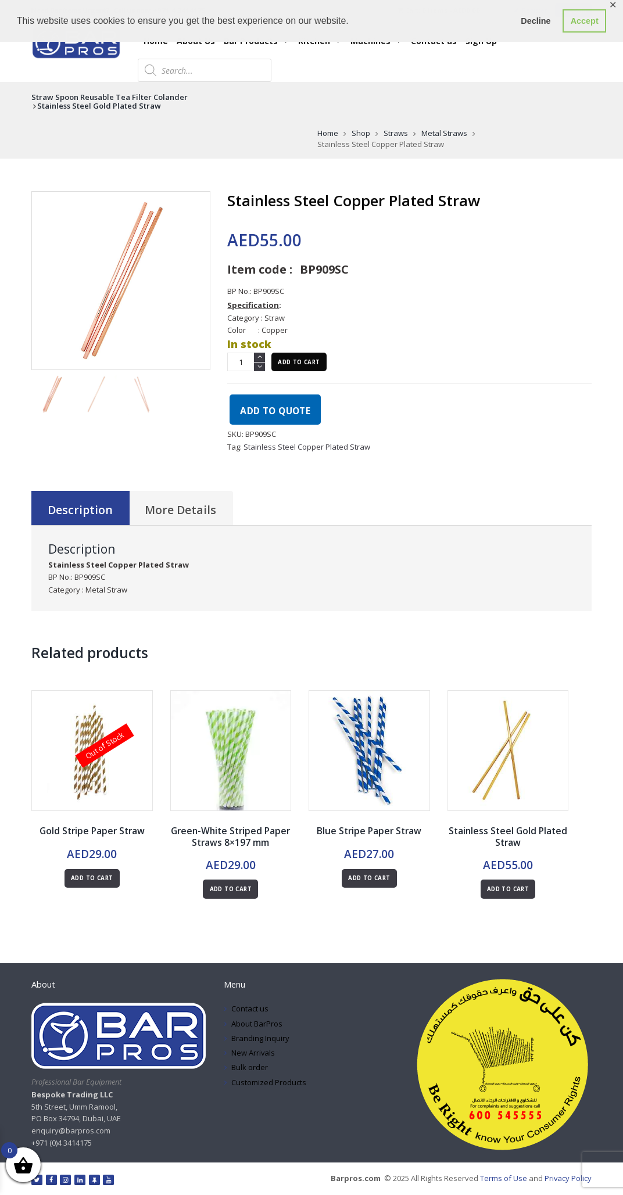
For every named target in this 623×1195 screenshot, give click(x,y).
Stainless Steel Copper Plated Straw (307, 447)
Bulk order (249, 1068)
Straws (396, 133)
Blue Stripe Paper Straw (369, 830)
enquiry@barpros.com (70, 1130)
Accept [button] (585, 21)
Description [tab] (80, 510)
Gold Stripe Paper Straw (91, 830)
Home (327, 133)
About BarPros (256, 1023)
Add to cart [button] (231, 889)
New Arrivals (253, 1052)
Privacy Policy (568, 1178)
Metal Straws (444, 133)
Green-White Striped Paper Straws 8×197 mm (230, 836)
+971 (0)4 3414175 (61, 1142)
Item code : (259, 269)
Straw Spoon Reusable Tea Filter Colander (109, 97)
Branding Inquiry (260, 1038)
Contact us (249, 1008)
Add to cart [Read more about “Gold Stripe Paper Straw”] (92, 878)
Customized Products (268, 1082)
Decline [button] (535, 21)
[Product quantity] (246, 362)
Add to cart (299, 362)
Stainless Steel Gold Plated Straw (99, 106)
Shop (361, 133)
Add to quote (275, 410)
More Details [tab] (180, 510)
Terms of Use (503, 1178)
